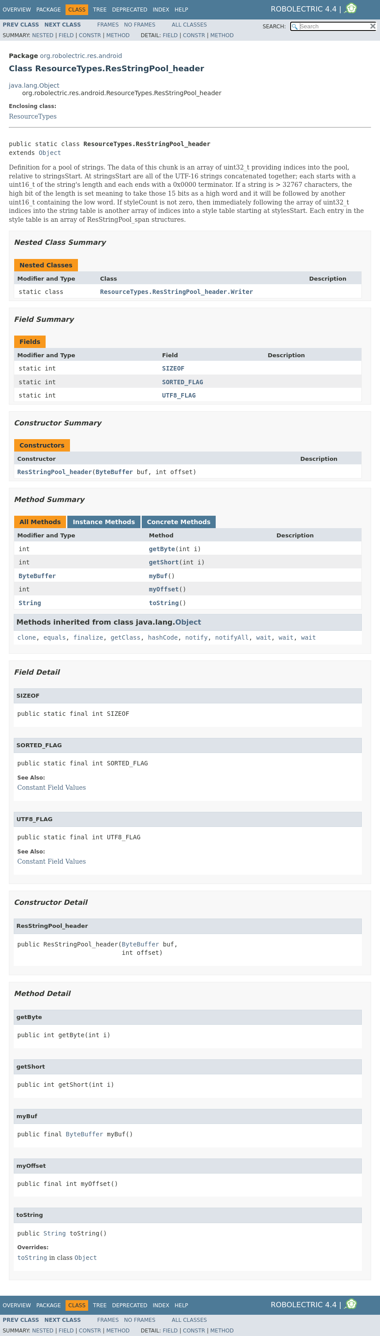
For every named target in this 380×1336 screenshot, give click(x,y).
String (30, 602)
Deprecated (129, 10)
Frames (108, 25)
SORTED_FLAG (182, 382)
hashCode (163, 637)
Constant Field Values (51, 787)
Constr (90, 35)
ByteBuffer (114, 471)
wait (263, 637)
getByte (162, 548)
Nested (42, 35)
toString (163, 602)
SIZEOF (173, 368)
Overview (17, 10)
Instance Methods (104, 521)
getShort (163, 562)
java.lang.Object (34, 85)
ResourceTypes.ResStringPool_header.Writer (176, 291)
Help (181, 10)
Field (66, 35)
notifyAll (232, 637)
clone (26, 637)
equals (54, 637)
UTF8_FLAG (179, 395)
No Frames (139, 25)
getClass (125, 637)
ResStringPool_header (54, 471)
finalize (88, 637)
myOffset (163, 589)
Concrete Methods (179, 521)
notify (196, 637)
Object (50, 152)
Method (118, 35)
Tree (100, 10)
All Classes (189, 25)
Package (48, 10)
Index (161, 10)
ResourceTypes (33, 116)
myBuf (158, 575)
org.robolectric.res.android (81, 55)
